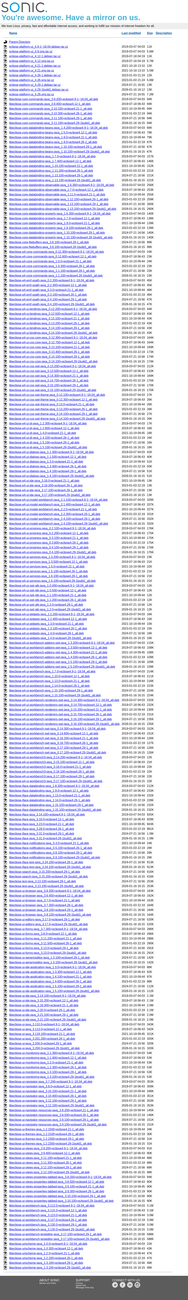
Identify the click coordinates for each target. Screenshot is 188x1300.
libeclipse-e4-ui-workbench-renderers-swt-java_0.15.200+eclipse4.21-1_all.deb (60, 709)
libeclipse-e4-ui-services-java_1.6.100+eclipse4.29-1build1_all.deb (52, 580)
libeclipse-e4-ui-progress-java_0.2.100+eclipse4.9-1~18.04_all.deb (52, 528)
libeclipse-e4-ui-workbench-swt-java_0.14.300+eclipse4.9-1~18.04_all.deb (57, 728)
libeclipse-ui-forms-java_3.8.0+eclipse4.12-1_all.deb (43, 933)
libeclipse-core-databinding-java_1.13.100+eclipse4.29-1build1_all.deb (55, 180)
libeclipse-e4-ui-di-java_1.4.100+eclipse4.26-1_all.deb (44, 437)
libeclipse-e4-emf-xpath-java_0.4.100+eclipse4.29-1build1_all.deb (52, 304)
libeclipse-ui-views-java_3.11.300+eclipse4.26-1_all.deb (45, 1162)
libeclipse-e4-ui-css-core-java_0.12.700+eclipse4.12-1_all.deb (49, 342)
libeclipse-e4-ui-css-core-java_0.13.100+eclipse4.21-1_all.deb (49, 347)
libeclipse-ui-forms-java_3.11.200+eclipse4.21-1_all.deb (45, 938)
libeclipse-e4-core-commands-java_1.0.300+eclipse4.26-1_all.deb (52, 266)
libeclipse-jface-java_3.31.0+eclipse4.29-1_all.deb (41, 833)
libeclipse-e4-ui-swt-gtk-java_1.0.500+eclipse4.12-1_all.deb (47, 590)
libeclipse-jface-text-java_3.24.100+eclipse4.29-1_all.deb (46, 862)
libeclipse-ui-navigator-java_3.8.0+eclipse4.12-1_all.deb (45, 1086)
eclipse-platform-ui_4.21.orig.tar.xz (31, 70)
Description (164, 33)
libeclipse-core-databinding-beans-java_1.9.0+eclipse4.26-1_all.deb (53, 142)
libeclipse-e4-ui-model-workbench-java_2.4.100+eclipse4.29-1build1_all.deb (58, 523)
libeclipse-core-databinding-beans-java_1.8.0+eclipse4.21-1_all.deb (53, 137)
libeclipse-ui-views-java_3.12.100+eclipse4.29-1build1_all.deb (49, 1172)
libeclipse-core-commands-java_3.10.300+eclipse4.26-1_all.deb (50, 113)
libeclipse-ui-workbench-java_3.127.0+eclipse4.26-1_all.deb (48, 1219)
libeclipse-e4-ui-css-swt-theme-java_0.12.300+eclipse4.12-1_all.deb (53, 399)
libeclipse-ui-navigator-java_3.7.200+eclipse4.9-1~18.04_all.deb (50, 1081)
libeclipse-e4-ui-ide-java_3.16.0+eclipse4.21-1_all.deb (44, 480)
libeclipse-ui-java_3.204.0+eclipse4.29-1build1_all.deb (44, 1048)
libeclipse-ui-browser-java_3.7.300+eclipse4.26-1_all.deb (46, 905)
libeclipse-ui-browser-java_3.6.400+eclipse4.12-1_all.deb (46, 895)
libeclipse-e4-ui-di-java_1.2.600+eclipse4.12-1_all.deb (44, 428)
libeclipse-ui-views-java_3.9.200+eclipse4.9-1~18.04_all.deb (48, 1148)
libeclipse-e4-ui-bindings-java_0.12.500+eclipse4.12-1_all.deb (49, 313)
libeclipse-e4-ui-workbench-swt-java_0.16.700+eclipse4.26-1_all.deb (53, 743)
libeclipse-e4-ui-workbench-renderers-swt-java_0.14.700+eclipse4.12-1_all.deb (60, 704)
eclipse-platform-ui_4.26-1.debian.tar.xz (35, 75)
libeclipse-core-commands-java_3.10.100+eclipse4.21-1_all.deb (50, 108)
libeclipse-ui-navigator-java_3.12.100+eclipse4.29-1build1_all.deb (51, 1105)
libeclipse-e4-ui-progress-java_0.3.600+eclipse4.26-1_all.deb (48, 542)
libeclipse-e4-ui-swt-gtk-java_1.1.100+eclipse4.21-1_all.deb (47, 595)
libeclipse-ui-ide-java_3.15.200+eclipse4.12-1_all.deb (43, 1000)
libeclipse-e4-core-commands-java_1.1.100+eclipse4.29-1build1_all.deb (56, 275)
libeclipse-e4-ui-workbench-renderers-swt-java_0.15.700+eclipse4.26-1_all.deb (60, 714)
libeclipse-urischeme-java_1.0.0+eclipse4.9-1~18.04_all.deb (48, 1243)
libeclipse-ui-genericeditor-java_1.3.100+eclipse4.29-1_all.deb (49, 957)
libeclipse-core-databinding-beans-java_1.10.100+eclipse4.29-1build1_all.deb (59, 151)
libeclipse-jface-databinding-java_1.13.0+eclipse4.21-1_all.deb (49, 795)
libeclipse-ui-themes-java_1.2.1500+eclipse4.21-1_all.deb (46, 1129)
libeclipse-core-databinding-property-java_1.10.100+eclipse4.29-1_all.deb (57, 232)
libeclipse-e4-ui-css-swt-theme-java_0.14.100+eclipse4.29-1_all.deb (53, 413)
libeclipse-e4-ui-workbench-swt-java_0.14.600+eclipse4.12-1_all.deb (53, 733)
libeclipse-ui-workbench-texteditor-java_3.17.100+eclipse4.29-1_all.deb (55, 1234)
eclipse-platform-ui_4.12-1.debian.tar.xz (35, 56)
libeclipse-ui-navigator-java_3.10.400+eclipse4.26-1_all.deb (47, 1095)
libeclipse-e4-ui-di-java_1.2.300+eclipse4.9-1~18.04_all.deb (48, 423)
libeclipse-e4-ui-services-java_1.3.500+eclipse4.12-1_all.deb (48, 561)
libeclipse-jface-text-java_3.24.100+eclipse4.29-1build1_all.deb (50, 867)
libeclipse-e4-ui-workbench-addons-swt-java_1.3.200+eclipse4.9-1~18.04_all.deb (62, 642)
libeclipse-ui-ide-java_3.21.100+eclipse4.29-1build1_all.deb (47, 1019)
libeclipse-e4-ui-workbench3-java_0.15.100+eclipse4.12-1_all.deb (52, 762)
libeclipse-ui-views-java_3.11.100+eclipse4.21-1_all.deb (45, 1157)
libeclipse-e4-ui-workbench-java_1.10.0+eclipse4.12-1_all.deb (49, 676)
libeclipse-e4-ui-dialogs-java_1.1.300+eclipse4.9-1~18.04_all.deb (51, 452)
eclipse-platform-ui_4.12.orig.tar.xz (31, 61)
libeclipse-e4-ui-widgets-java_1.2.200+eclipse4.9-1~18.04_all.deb (51, 614)
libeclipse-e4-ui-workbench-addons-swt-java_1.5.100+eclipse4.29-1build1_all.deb (62, 666)
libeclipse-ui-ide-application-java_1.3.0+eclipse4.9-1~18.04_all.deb (52, 967)
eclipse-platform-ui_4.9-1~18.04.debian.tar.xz (38, 46)
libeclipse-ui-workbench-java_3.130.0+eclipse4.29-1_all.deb (48, 1224)
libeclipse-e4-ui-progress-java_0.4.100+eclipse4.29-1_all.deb (48, 547)
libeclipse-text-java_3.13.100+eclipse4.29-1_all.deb (42, 881)
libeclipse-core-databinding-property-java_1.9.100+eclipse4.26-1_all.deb (56, 227)
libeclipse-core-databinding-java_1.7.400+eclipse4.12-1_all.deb (50, 161)
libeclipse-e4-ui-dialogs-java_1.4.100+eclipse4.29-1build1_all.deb (51, 475)
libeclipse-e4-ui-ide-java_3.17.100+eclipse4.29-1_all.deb (46, 490)
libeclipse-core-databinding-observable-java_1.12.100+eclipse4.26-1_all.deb (58, 199)
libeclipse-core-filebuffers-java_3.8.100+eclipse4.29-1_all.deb (49, 242)
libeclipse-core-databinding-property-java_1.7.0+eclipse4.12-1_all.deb (54, 218)
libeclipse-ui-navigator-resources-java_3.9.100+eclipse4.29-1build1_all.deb (58, 1124)
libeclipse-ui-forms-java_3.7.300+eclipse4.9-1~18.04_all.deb (48, 929)
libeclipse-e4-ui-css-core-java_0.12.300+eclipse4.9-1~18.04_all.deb (53, 337)
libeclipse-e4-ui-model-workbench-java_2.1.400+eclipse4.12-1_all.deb (54, 504)
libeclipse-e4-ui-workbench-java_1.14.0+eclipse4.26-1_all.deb (49, 685)
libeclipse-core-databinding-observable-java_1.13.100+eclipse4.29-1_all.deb (58, 204)
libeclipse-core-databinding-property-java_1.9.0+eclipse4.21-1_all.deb (54, 223)
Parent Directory (19, 41)
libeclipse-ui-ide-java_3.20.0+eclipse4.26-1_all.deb (42, 1010)
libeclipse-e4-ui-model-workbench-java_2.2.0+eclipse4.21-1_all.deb (53, 509)
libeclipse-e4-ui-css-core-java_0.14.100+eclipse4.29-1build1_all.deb (53, 361)
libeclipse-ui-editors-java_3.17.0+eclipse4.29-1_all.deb (44, 919)
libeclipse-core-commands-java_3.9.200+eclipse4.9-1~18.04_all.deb (53, 99)
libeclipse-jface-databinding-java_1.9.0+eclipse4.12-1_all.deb (49, 790)
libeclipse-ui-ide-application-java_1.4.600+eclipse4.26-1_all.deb (50, 981)
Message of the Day (85, 1287)
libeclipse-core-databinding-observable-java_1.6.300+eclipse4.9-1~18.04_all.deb (61, 185)
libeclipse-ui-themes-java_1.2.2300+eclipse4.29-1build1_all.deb (50, 1143)
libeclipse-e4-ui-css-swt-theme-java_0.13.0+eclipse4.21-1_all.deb (51, 404)
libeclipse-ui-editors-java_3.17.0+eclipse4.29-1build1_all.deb (48, 924)
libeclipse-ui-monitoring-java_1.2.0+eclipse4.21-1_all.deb (46, 1062)
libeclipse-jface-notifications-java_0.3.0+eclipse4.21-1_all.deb (49, 843)
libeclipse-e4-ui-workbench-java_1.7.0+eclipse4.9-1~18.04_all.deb (52, 671)
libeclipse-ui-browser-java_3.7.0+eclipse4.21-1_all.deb (44, 900)
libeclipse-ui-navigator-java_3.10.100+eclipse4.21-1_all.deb (47, 1091)
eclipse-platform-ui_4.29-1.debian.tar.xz (35, 84)
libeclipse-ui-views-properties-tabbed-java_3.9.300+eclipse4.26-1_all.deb (56, 1191)
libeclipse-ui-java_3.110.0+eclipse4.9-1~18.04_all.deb (44, 1024)
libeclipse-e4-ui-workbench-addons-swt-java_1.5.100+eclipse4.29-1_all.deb (58, 661)
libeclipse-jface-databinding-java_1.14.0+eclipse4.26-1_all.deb (49, 800)
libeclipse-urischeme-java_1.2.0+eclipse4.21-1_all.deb (44, 1253)
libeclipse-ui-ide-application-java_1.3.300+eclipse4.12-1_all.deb (50, 971)
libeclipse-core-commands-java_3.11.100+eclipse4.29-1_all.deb (50, 118)
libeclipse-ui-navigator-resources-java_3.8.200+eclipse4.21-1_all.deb (54, 1110)
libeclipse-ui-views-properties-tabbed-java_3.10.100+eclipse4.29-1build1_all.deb (61, 1200)
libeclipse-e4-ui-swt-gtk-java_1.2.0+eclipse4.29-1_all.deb (46, 604)
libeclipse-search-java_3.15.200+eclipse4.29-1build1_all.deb (48, 876)
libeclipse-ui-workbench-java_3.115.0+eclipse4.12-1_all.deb (48, 1210)
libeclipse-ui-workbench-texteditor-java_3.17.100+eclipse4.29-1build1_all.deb (59, 1239)
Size (150, 33)
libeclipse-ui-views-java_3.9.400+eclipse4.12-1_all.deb (44, 1153)
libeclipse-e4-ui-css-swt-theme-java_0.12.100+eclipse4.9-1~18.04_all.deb (57, 394)
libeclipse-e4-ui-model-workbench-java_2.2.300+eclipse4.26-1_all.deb (54, 514)
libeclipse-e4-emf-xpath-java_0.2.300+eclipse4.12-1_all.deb (48, 285)
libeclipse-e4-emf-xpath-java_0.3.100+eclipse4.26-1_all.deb (48, 294)
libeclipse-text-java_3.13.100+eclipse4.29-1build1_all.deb (46, 886)
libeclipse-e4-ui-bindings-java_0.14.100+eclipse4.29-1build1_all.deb (53, 332)
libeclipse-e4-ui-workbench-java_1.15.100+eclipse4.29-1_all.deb (51, 690)
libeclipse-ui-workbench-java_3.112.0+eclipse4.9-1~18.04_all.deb (51, 1205)
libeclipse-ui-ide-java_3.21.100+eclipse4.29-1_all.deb (43, 1014)
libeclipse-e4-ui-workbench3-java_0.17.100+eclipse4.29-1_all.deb (52, 776)
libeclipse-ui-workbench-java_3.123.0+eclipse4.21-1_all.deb (48, 1215)
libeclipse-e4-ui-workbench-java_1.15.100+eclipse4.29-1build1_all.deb (55, 695)
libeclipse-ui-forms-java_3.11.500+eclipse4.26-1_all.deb (45, 943)
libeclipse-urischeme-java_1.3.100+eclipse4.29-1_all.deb (46, 1262)
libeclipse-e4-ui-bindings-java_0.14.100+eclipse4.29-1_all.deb (49, 328)
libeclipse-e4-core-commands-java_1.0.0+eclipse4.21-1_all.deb (50, 261)
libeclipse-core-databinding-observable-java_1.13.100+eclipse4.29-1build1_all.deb (62, 208)
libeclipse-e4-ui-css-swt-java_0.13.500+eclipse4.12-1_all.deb (48, 371)
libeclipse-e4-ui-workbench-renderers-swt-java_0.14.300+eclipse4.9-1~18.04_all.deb (64, 700)
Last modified (131, 33)
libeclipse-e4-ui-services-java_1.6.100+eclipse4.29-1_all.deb (48, 576)
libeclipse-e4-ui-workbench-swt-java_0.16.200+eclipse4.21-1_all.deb (53, 738)
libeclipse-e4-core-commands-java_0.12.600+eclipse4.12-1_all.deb (52, 256)
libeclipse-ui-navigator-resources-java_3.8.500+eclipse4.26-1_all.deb (54, 1115)
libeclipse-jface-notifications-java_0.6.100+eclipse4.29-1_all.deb (50, 852)
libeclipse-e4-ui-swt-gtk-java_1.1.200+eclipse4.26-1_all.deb (47, 599)
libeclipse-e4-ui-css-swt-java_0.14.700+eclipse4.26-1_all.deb (48, 380)
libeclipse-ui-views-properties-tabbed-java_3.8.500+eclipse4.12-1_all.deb (56, 1181)
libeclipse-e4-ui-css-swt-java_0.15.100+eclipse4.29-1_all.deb (48, 385)
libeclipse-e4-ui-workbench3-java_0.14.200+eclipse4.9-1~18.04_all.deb (55, 757)
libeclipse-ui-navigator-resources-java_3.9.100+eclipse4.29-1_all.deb (54, 1119)
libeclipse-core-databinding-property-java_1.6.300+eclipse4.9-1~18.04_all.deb (60, 213)
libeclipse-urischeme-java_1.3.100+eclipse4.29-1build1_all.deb (50, 1267)
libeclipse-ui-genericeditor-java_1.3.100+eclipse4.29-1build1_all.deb (53, 962)
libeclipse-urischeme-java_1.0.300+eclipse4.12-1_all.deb (46, 1248)
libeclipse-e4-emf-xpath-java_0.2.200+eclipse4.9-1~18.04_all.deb (51, 280)
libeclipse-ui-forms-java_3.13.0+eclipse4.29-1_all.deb (44, 948)
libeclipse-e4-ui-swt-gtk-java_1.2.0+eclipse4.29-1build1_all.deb (50, 609)
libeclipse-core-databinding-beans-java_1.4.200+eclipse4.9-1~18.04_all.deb (58, 127)
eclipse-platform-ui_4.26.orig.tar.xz (31, 80)
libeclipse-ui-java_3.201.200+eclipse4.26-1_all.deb (42, 1038)
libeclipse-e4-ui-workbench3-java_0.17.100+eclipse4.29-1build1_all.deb (55, 781)
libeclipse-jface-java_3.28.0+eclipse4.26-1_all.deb (41, 828)
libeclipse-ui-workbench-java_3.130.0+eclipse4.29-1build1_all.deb (52, 1229)
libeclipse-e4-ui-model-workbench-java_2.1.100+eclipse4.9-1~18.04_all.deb (58, 499)
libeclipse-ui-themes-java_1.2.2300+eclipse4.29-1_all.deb (46, 1138)
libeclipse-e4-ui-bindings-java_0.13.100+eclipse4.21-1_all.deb (49, 318)
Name (13, 33)
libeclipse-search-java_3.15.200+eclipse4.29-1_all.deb (44, 871)
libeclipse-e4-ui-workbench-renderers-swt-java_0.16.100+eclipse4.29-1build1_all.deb (64, 723)
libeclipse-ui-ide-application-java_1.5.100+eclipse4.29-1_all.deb (50, 986)
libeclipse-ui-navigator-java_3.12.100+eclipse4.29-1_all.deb (47, 1100)
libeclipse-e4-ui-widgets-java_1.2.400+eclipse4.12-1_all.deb (48, 619)
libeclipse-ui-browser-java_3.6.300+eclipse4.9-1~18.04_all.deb (50, 890)
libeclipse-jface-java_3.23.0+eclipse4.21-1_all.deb (41, 824)
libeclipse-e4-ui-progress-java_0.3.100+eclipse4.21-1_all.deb (48, 537)
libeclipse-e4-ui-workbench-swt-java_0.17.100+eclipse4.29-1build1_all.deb (57, 752)
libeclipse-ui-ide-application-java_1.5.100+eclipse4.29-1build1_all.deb (54, 991)
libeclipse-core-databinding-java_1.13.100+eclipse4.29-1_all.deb (51, 175)
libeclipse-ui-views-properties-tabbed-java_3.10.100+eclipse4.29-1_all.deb (57, 1196)
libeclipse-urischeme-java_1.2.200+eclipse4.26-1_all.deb (46, 1258)
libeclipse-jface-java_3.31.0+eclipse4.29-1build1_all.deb (45, 838)
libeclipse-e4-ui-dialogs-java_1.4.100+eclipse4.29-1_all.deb (47, 471)
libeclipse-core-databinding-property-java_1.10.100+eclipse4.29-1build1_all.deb (61, 237)
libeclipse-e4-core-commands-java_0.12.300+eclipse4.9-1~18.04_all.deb (56, 251)
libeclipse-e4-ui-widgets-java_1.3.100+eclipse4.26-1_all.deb (48, 628)
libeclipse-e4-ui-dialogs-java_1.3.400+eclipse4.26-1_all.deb (47, 466)
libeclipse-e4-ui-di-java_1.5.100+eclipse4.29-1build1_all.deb (48, 447)
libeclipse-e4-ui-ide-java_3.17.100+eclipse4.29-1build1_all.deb (50, 495)
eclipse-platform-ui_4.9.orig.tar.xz (31, 51)
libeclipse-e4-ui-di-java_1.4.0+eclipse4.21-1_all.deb (42, 433)
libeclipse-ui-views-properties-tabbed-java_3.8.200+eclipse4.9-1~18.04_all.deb (60, 1177)
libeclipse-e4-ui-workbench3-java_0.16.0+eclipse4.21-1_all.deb (50, 766)
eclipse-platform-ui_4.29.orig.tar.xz (31, 94)
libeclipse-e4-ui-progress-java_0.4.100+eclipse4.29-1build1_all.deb (52, 552)
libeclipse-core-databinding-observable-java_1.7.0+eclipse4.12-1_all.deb (56, 189)
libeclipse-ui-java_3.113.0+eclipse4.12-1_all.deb (40, 1029)
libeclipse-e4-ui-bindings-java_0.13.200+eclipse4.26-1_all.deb (49, 323)
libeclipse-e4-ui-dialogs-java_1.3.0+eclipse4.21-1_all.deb (46, 461)
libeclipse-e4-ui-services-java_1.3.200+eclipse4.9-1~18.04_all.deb (52, 557)
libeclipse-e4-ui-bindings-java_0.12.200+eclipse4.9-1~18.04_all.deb (53, 309)
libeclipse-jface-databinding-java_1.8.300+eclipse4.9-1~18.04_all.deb (54, 785)
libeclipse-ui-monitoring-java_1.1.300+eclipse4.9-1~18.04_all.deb (51, 1053)
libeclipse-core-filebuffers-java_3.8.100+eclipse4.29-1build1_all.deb (53, 247)
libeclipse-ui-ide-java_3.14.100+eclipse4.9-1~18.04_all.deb (47, 995)
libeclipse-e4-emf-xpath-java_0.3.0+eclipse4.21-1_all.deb (46, 289)
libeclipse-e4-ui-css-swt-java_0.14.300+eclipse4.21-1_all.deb (48, 375)
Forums (79, 1283)
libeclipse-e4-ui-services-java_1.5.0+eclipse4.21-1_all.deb (46, 566)
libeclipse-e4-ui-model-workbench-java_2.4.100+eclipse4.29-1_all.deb (54, 518)
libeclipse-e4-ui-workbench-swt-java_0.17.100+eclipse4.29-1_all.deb (53, 747)
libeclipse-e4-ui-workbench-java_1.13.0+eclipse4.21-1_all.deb (49, 681)
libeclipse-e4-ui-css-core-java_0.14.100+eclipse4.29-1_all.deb (49, 356)
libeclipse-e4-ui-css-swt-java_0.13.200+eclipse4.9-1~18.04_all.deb (52, 366)
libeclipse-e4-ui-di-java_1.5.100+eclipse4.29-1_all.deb (44, 442)
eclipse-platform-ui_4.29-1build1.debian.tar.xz (38, 89)
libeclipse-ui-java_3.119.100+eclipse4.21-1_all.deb (42, 1033)
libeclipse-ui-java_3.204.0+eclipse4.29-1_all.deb (40, 1043)
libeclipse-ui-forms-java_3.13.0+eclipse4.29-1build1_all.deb (47, 952)
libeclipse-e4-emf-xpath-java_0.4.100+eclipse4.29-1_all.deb (48, 299)
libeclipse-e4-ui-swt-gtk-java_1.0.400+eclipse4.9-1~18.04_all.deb (51, 585)
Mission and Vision (47, 1283)
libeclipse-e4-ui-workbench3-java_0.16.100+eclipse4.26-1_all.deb (52, 771)
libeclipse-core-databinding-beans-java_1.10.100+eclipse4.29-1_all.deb (55, 146)
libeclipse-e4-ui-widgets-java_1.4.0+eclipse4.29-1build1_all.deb (50, 638)
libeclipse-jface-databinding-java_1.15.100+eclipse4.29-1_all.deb (51, 805)
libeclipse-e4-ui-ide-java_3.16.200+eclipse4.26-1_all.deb (46, 485)
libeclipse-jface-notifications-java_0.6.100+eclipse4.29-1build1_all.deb (54, 857)
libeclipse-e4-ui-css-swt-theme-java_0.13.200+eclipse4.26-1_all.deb (53, 409)
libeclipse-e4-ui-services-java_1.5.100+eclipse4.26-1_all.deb (48, 571)
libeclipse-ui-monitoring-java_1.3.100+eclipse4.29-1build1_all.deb (51, 1076)
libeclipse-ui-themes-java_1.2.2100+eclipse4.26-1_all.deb (46, 1134)
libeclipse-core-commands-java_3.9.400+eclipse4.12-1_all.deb (50, 103)
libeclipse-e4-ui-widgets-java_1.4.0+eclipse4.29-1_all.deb (46, 633)
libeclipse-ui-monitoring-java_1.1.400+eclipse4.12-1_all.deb (47, 1057)
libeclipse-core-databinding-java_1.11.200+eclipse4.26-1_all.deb (51, 170)
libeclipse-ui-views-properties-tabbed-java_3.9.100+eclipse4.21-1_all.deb (56, 1186)
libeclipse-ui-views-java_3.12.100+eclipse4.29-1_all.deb (45, 1167)
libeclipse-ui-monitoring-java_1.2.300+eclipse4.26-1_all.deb (47, 1067)
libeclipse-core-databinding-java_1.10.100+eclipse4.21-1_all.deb (51, 165)
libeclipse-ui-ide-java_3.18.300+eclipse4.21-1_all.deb (43, 1005)
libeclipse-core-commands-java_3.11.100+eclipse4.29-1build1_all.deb (54, 123)
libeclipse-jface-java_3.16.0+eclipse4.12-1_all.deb (41, 819)
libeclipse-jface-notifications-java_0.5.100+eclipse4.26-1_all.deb (50, 847)
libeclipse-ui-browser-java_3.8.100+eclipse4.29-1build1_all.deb (50, 914)
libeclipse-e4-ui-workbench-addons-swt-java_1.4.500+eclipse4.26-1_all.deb (58, 657)
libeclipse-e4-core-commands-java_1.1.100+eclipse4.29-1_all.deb (52, 270)
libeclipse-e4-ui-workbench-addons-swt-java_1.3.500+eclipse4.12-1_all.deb (58, 647)
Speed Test (81, 1285)
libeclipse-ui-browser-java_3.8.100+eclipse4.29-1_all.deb (46, 909)
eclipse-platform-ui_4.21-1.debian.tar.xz (35, 65)
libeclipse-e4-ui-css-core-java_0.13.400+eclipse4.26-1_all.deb (49, 351)
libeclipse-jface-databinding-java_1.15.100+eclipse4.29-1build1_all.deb (55, 809)
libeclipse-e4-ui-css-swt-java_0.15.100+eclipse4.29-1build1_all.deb (52, 390)
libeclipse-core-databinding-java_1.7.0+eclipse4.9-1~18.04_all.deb (52, 156)
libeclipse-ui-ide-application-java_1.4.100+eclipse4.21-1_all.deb (50, 976)
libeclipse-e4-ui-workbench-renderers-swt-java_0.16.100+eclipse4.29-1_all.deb (60, 719)
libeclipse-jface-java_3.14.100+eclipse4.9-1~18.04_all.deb (47, 814)
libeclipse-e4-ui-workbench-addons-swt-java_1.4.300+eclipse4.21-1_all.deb (58, 652)
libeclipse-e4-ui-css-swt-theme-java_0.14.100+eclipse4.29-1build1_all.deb (57, 418)
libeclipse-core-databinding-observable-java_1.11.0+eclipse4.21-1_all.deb (57, 194)
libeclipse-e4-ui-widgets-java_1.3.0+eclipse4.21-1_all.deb (46, 623)
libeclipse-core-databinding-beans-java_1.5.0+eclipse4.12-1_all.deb (53, 132)
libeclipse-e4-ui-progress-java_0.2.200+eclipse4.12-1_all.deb (48, 533)
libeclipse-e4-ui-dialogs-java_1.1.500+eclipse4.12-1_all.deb (47, 456)
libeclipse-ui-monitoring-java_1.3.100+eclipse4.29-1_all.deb (47, 1072)
